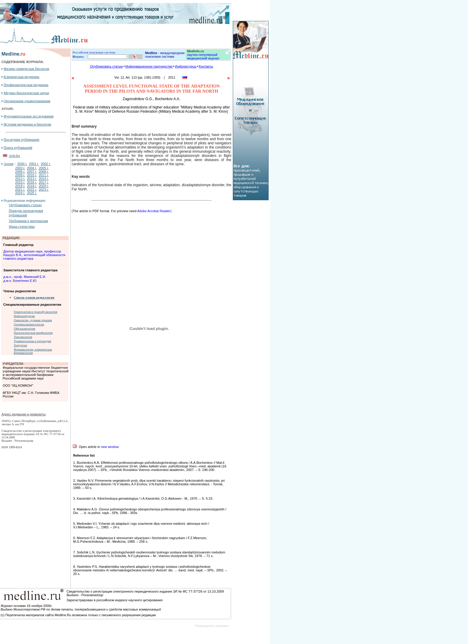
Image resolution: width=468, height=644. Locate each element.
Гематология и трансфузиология (35, 311)
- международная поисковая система (164, 54)
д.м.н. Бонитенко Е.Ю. (20, 280)
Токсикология (23, 337)
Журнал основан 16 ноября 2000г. (26, 606)
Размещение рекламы (212, 626)
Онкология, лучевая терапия (33, 320)
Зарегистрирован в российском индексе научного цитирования (114, 600)
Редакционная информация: (25, 200)
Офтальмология (24, 328)
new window (110, 447)
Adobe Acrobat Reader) (154, 211)
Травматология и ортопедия (32, 341)
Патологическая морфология (33, 332)
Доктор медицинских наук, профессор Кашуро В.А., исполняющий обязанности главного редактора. (34, 255)
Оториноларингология (29, 324)
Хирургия (20, 345)
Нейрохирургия (24, 316)
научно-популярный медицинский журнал (203, 54)
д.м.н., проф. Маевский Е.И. (24, 277)
